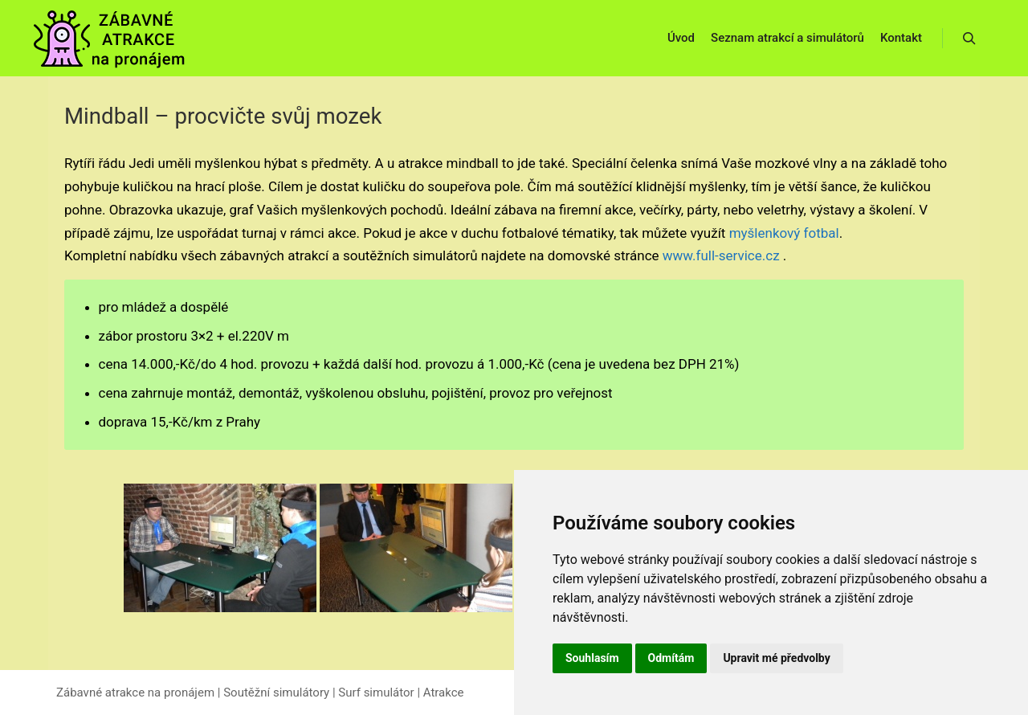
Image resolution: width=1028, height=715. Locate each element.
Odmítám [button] (671, 658)
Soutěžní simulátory (276, 692)
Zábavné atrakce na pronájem (135, 692)
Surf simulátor (376, 692)
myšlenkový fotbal (784, 233)
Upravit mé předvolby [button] (776, 658)
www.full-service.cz (719, 255)
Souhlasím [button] (592, 658)
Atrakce (443, 692)
